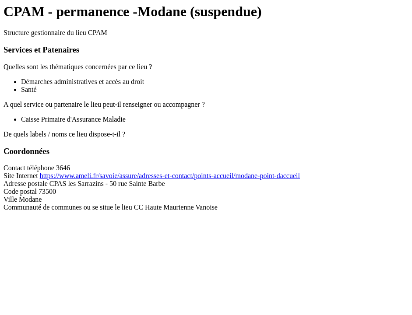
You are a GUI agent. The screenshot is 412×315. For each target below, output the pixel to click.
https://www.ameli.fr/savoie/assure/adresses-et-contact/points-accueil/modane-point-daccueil (170, 175)
